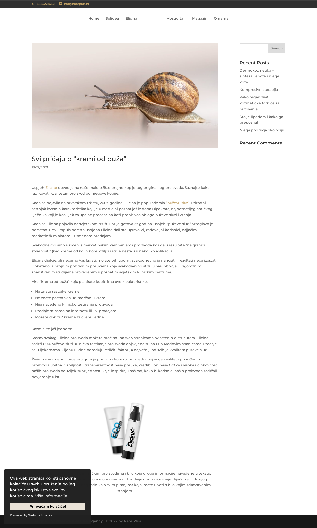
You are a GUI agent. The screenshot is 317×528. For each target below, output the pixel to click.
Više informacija (51, 496)
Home (93, 19)
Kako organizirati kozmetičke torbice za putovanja (259, 103)
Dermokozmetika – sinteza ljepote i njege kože (259, 76)
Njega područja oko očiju (262, 130)
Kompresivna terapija (259, 89)
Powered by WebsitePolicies (31, 515)
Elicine (51, 187)
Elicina (131, 19)
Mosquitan (176, 19)
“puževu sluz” (177, 203)
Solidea (112, 19)
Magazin (200, 19)
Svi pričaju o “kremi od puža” (79, 159)
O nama (221, 19)
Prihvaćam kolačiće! (47, 506)
